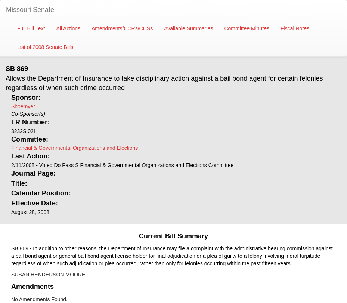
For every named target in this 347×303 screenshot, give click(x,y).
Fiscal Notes (295, 28)
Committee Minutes (246, 28)
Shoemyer (23, 106)
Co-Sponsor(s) (28, 114)
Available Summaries (188, 28)
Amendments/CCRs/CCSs (122, 28)
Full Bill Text (31, 28)
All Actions (68, 28)
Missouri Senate (30, 9)
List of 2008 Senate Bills (45, 47)
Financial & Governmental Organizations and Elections (74, 148)
